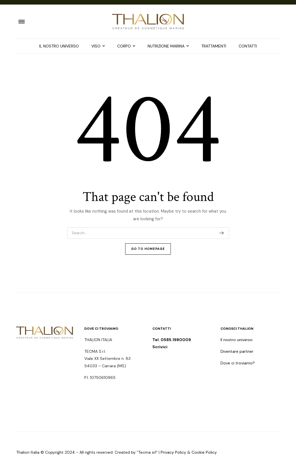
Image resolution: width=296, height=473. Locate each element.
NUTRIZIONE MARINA (166, 46)
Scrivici (159, 346)
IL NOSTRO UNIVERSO (59, 46)
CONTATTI (248, 46)
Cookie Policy (204, 452)
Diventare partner (237, 351)
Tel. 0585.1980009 (172, 339)
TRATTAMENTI (213, 46)
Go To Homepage (148, 249)
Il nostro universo (237, 339)
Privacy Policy (173, 452)
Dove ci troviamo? (238, 363)
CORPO (124, 46)
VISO (95, 46)
